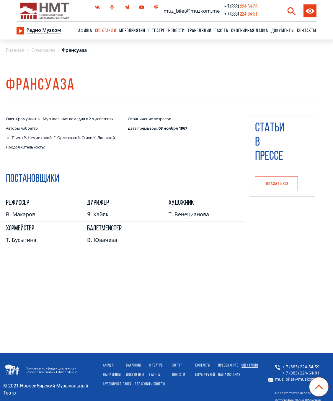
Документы (282, 30)
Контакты (306, 30)
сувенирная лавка (249, 30)
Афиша (85, 30)
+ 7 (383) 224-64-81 (297, 373)
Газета (221, 30)
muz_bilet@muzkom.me (190, 10)
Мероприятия (132, 30)
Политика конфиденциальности (50, 368)
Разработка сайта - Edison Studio (51, 372)
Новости (176, 30)
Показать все (276, 183)
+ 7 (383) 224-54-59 (297, 367)
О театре (156, 30)
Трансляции (199, 30)
